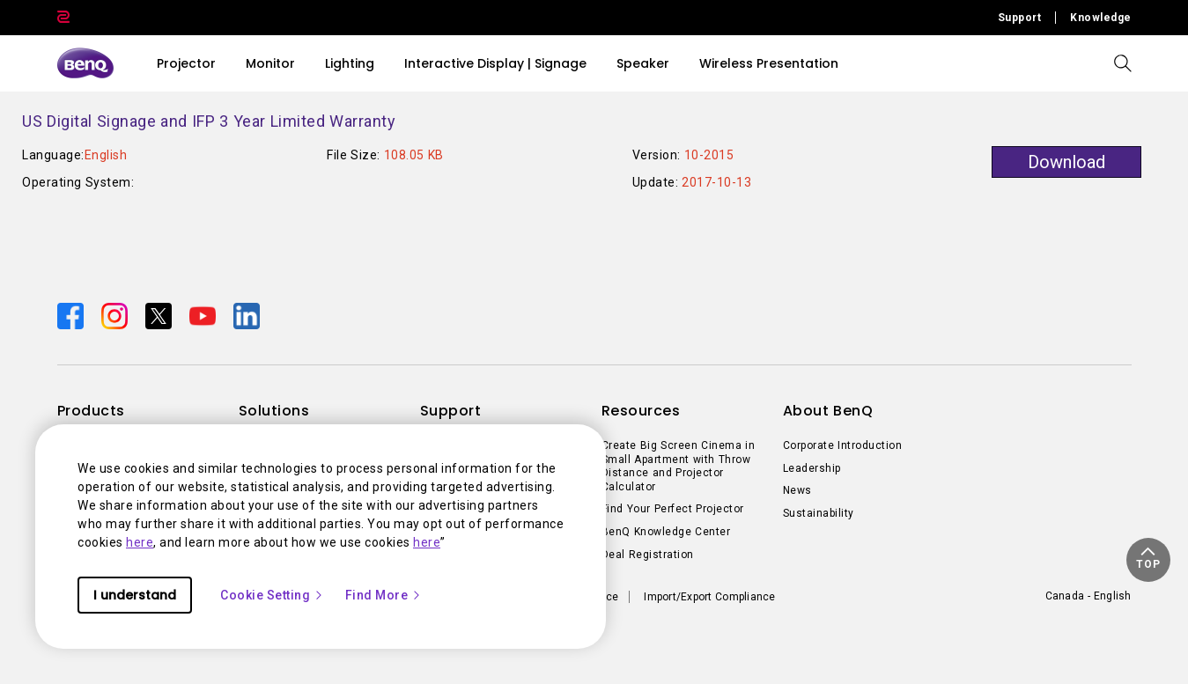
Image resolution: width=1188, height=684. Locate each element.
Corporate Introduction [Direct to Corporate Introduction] (843, 445)
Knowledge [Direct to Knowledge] (1101, 17)
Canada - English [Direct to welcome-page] (1088, 596)
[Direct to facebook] (72, 315)
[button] (1148, 560)
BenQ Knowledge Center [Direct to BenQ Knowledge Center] (666, 532)
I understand (134, 595)
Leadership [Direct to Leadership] (812, 468)
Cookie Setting (272, 595)
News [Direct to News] (797, 490)
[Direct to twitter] (160, 315)
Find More (384, 595)
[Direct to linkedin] (246, 315)
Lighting (349, 63)
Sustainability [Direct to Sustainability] (818, 513)
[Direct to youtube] (204, 315)
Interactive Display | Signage (495, 63)
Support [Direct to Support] (1020, 17)
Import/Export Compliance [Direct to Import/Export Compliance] (709, 597)
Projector (186, 63)
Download (1066, 162)
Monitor (270, 63)
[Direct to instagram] (116, 315)
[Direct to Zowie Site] (63, 18)
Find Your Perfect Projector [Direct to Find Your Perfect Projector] (672, 509)
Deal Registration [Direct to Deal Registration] (647, 554)
